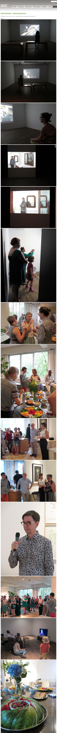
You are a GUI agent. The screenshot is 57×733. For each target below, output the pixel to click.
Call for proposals (36, 6)
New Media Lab (28, 6)
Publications (44, 6)
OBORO (14, 6)
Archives (50, 6)
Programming (21, 6)
